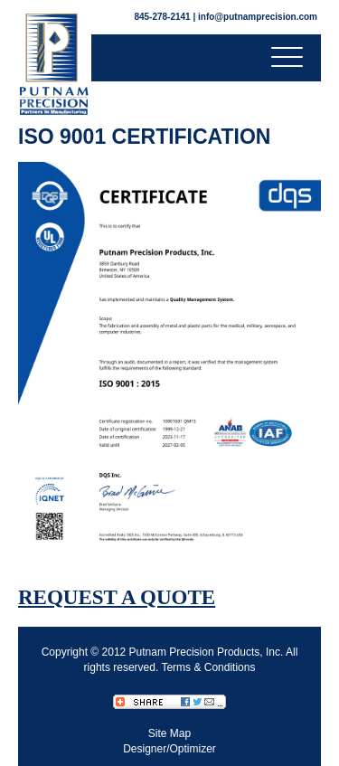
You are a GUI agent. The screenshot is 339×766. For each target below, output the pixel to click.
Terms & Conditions (208, 667)
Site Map (169, 733)
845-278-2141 (162, 17)
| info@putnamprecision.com (255, 17)
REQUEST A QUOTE (116, 597)
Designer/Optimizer (169, 748)
